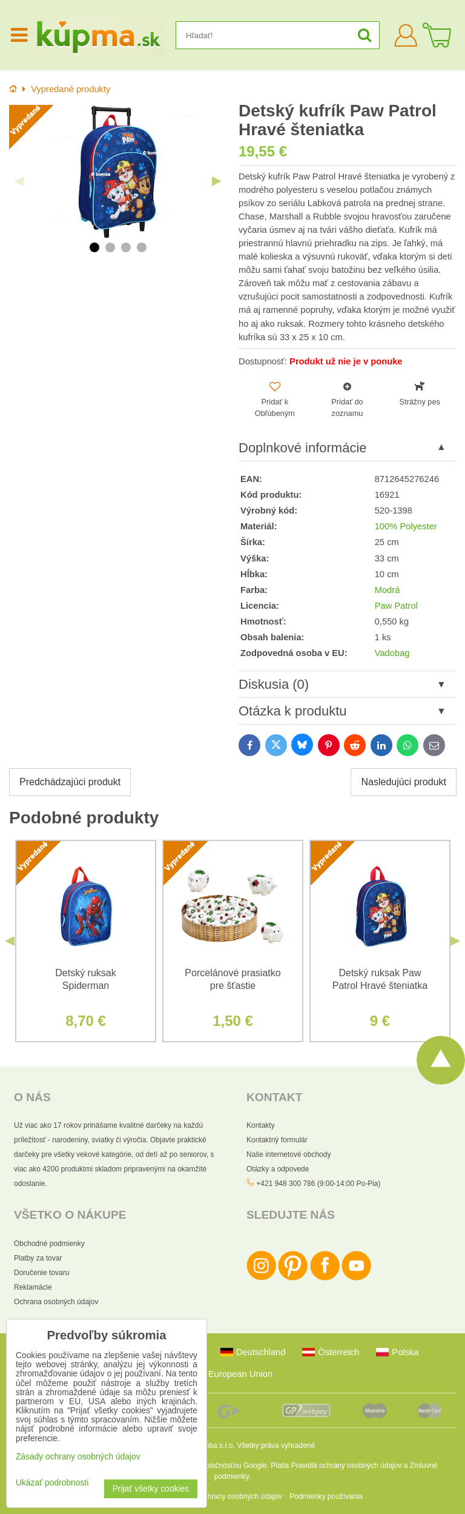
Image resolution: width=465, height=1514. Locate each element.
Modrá (387, 590)
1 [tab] (94, 247)
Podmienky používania (326, 1496)
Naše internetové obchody (288, 1154)
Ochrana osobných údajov (56, 1302)
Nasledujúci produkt (403, 782)
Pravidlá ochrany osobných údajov (346, 1465)
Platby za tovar (38, 1258)
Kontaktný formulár (277, 1140)
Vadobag (392, 653)
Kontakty (260, 1125)
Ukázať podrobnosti (52, 1482)
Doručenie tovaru (41, 1272)
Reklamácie (33, 1287)
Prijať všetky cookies (151, 1488)
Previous (18, 181)
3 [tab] (126, 247)
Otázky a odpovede (277, 1169)
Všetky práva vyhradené (276, 1445)
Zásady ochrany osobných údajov (228, 1496)
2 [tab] (110, 247)
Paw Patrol (396, 606)
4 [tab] (142, 247)
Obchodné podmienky (49, 1243)
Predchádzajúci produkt (69, 782)
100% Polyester (406, 526)
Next (216, 181)
